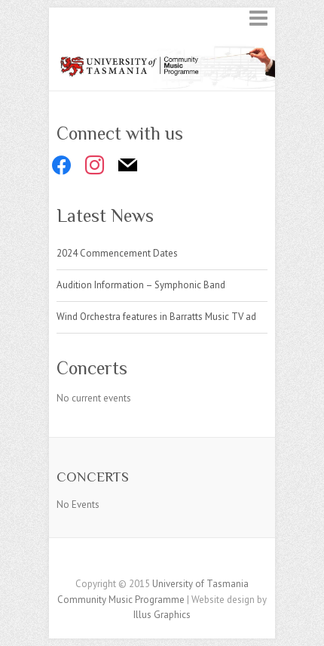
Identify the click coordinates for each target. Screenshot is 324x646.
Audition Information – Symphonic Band (141, 284)
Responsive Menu (258, 18)
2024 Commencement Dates (117, 253)
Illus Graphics (162, 614)
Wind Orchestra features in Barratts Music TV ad (156, 316)
